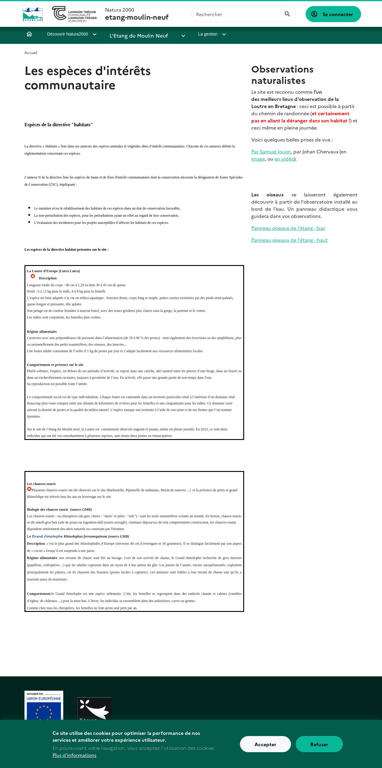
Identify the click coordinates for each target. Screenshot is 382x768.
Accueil (29, 34)
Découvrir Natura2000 (67, 34)
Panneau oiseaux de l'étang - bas (288, 227)
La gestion (188, 34)
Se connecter (338, 14)
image (258, 158)
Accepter (265, 747)
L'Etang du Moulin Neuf (133, 34)
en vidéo (284, 158)
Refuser (319, 747)
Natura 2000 (137, 14)
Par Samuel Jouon (271, 151)
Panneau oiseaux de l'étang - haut (289, 239)
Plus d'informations (74, 758)
